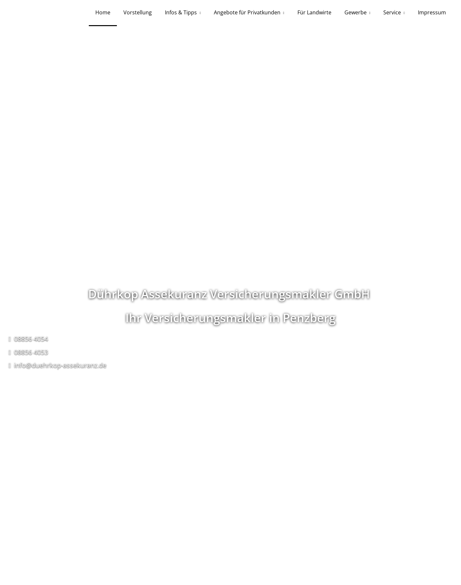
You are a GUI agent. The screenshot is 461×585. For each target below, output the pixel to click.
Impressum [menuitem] (432, 12)
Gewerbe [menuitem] (355, 12)
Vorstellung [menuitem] (137, 12)
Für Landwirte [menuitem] (314, 12)
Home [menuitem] (102, 12)
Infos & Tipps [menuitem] (181, 12)
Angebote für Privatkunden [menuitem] (247, 12)
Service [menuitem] (392, 12)
